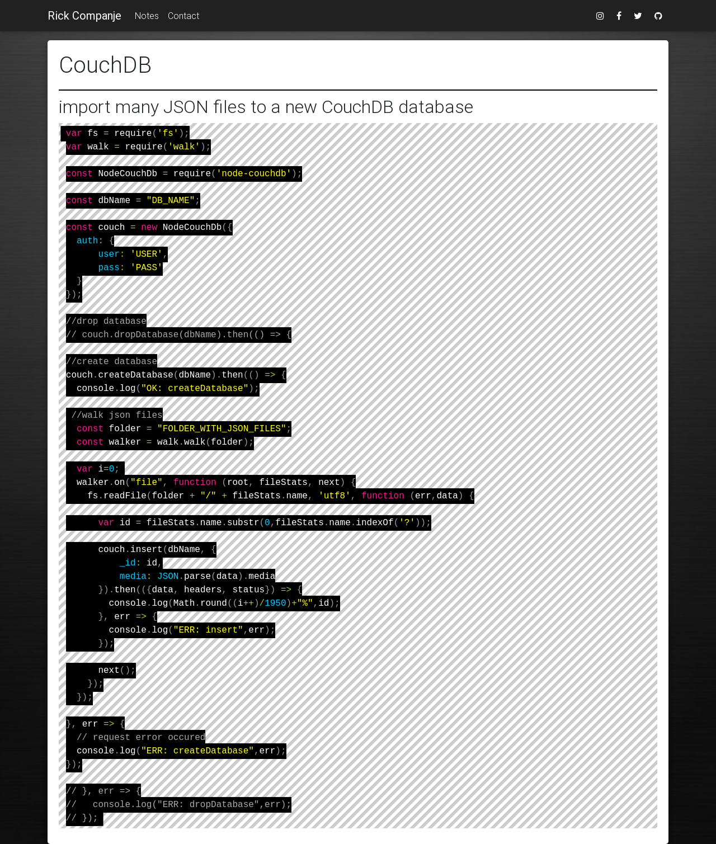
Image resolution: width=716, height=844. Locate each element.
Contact (183, 15)
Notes (147, 15)
